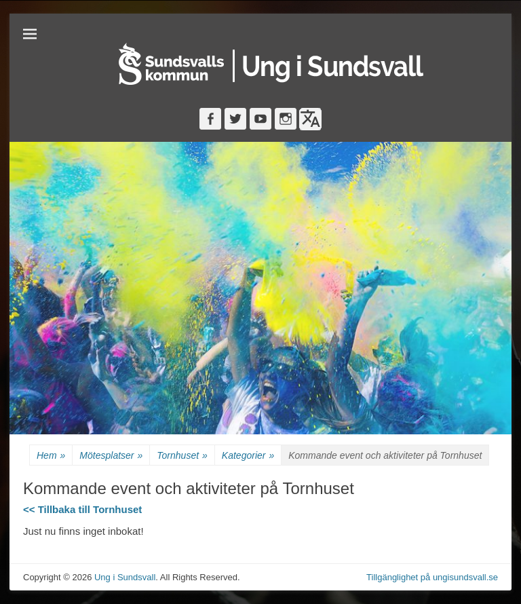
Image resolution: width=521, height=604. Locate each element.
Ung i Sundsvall (124, 577)
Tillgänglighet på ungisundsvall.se (432, 577)
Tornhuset (182, 456)
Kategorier (248, 456)
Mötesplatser (110, 456)
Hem (51, 456)
